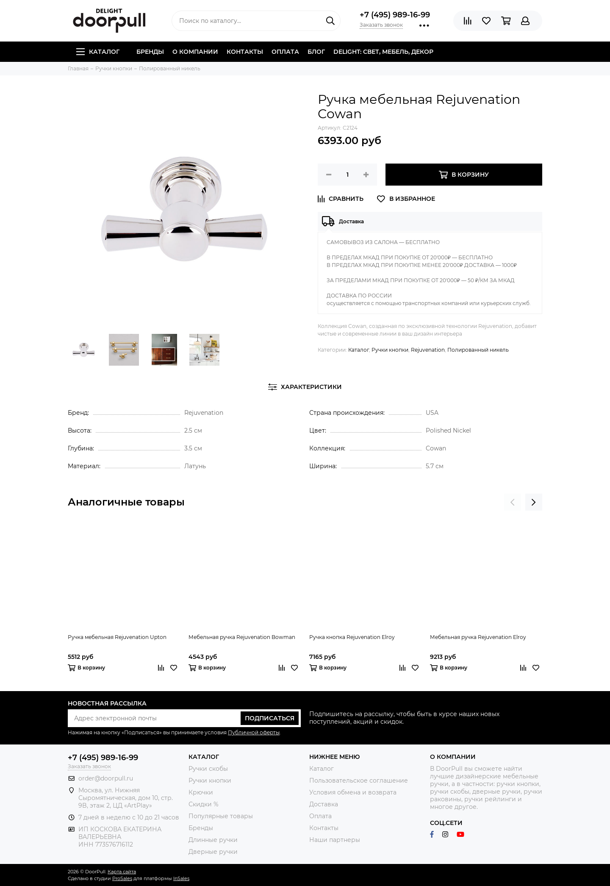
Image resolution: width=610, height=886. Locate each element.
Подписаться (269, 718)
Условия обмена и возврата (352, 792)
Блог (316, 52)
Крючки (201, 792)
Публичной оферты (254, 732)
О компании (195, 52)
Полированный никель (478, 350)
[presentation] (512, 502)
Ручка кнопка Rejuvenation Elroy (352, 637)
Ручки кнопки (390, 350)
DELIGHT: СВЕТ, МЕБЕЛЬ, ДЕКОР (383, 52)
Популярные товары (221, 816)
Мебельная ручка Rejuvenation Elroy (478, 637)
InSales (181, 878)
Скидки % (204, 804)
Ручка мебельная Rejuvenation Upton (117, 637)
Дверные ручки (213, 851)
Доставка (323, 804)
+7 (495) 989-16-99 (395, 14)
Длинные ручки (213, 840)
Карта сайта (122, 872)
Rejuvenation (428, 350)
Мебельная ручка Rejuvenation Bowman (242, 637)
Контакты (245, 52)
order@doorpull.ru (105, 778)
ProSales (122, 878)
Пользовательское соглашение (358, 780)
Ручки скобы (208, 768)
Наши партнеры (334, 840)
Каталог (97, 52)
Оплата (285, 52)
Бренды (150, 52)
